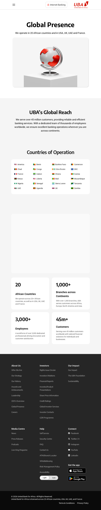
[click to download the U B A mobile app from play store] (77, 478)
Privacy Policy (83, 503)
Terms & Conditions (67, 503)
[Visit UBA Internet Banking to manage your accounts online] (56, 5)
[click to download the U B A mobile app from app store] (77, 470)
